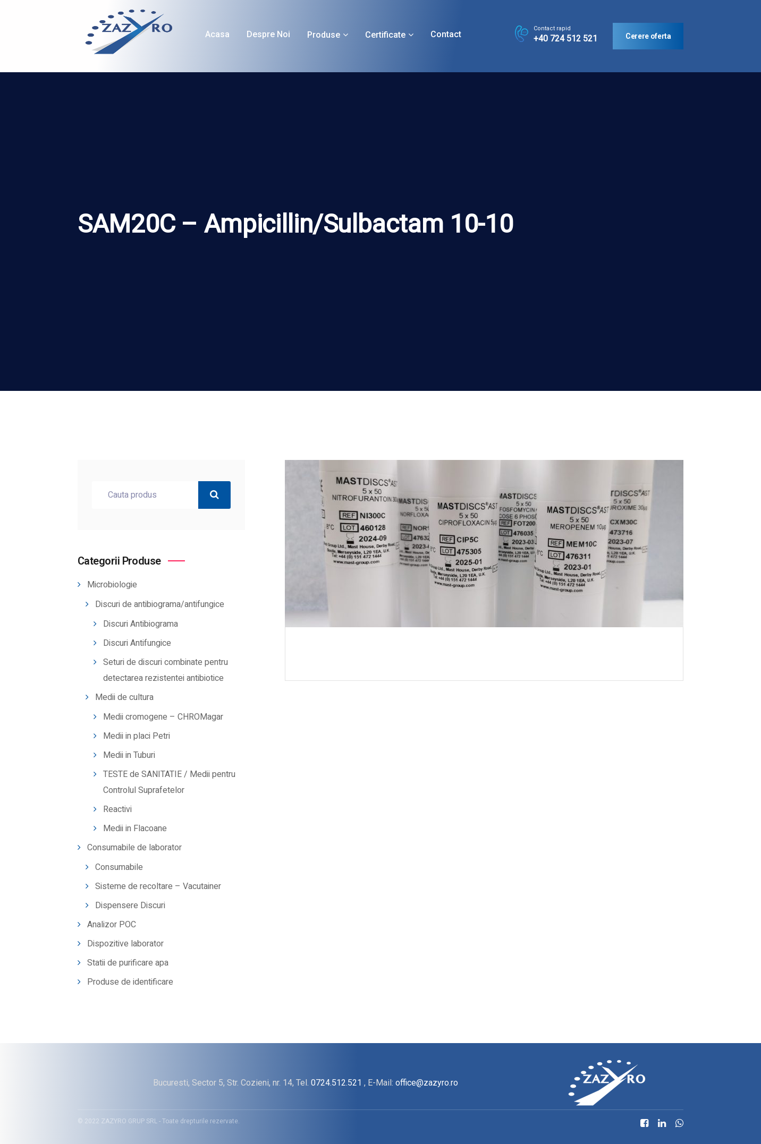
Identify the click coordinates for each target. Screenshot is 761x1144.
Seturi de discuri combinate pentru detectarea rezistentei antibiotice (165, 670)
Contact (445, 34)
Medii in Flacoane (135, 828)
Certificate (385, 35)
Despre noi (268, 34)
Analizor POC (111, 924)
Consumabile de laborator (134, 847)
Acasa (217, 34)
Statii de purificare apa (127, 963)
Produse (323, 35)
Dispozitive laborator (125, 943)
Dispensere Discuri (130, 905)
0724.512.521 (336, 1083)
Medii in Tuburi (129, 755)
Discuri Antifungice (137, 643)
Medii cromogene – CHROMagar (163, 717)
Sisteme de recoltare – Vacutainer (158, 886)
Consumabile (119, 867)
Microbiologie (112, 584)
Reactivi (117, 809)
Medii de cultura (124, 697)
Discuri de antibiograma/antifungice (159, 604)
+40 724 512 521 (565, 38)
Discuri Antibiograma (140, 624)
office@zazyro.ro (426, 1083)
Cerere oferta (648, 36)
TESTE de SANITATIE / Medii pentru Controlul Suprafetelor (169, 782)
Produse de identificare (130, 982)
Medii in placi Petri (136, 736)
